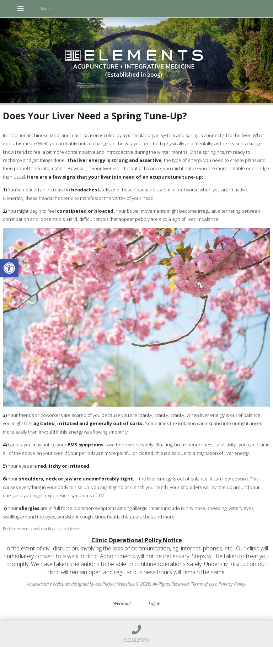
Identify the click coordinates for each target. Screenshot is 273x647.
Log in (154, 603)
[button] (9, 268)
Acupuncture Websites (48, 584)
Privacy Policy (232, 584)
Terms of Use (203, 584)
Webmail (121, 603)
